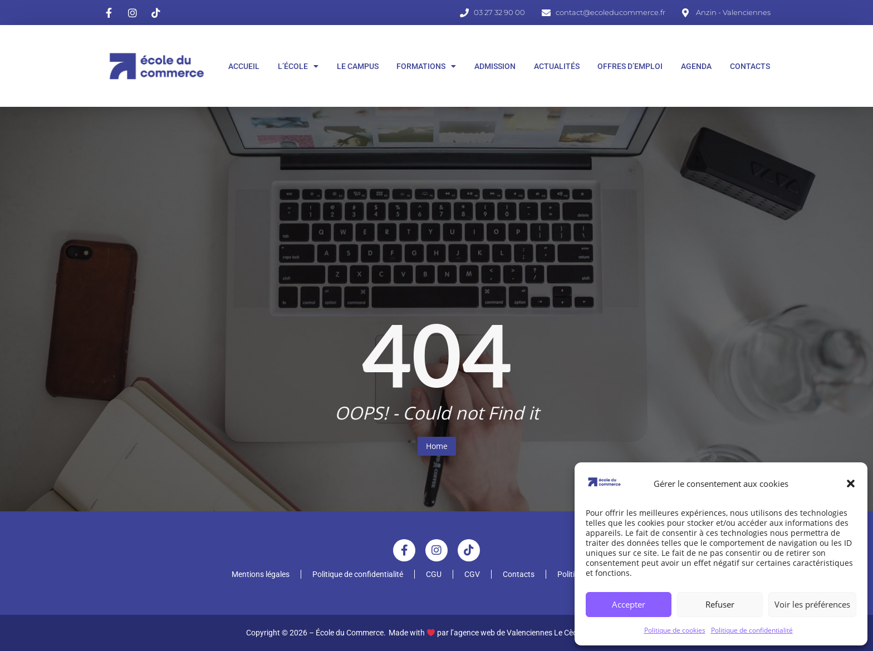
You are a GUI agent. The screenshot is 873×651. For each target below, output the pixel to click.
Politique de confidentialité (752, 630)
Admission (495, 66)
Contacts (750, 66)
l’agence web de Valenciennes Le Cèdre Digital (528, 632)
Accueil (243, 66)
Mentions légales (261, 574)
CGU (434, 574)
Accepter (628, 604)
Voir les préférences (812, 604)
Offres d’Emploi (630, 66)
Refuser (719, 604)
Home (437, 446)
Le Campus (358, 66)
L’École (298, 66)
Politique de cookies (674, 630)
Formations (426, 66)
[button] (850, 483)
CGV (472, 574)
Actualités (557, 66)
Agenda (696, 66)
